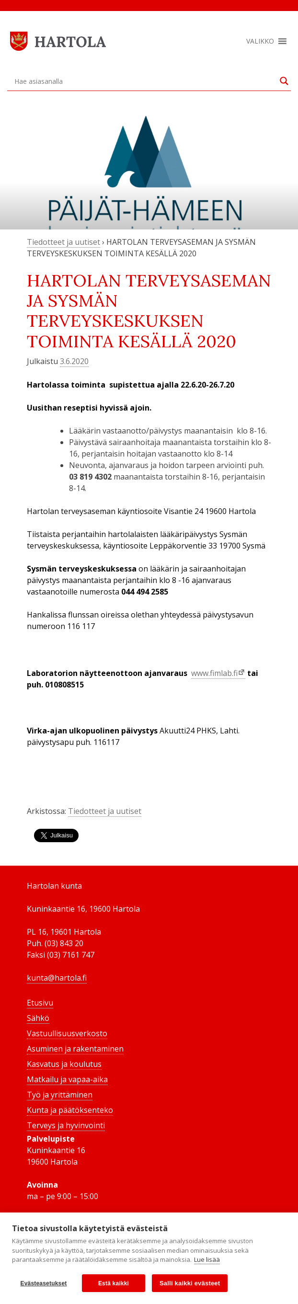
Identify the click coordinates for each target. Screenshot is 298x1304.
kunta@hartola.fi (57, 977)
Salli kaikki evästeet (190, 1283)
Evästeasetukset (43, 1283)
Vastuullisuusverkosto (67, 1033)
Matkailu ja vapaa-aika (67, 1079)
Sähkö (38, 1018)
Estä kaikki (113, 1283)
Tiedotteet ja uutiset (63, 242)
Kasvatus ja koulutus (64, 1064)
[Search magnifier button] (284, 81)
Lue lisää (207, 1260)
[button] (260, 41)
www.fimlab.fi (214, 673)
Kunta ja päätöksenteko (70, 1110)
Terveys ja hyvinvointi (66, 1125)
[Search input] (144, 81)
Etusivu (40, 1002)
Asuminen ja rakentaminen (75, 1048)
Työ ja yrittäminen (59, 1094)
